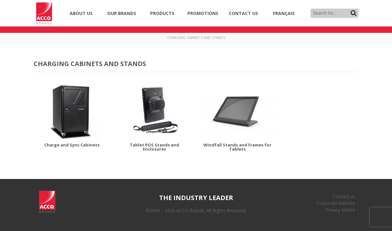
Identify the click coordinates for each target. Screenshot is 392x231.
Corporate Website (335, 203)
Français (284, 13)
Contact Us (243, 13)
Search (353, 13)
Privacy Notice (340, 210)
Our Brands (121, 13)
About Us (81, 13)
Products (162, 13)
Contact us (344, 196)
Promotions (202, 13)
